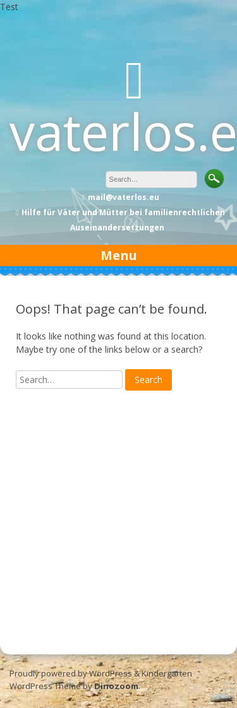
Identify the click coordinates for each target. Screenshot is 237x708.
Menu (118, 255)
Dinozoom (116, 686)
